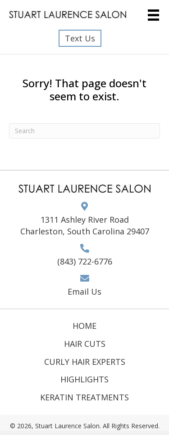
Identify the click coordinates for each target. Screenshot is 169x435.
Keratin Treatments (84, 397)
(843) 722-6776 (84, 261)
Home (84, 325)
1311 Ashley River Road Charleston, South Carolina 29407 (84, 225)
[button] (80, 38)
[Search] (84, 131)
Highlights (84, 379)
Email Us (84, 291)
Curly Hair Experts (84, 361)
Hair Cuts (84, 343)
